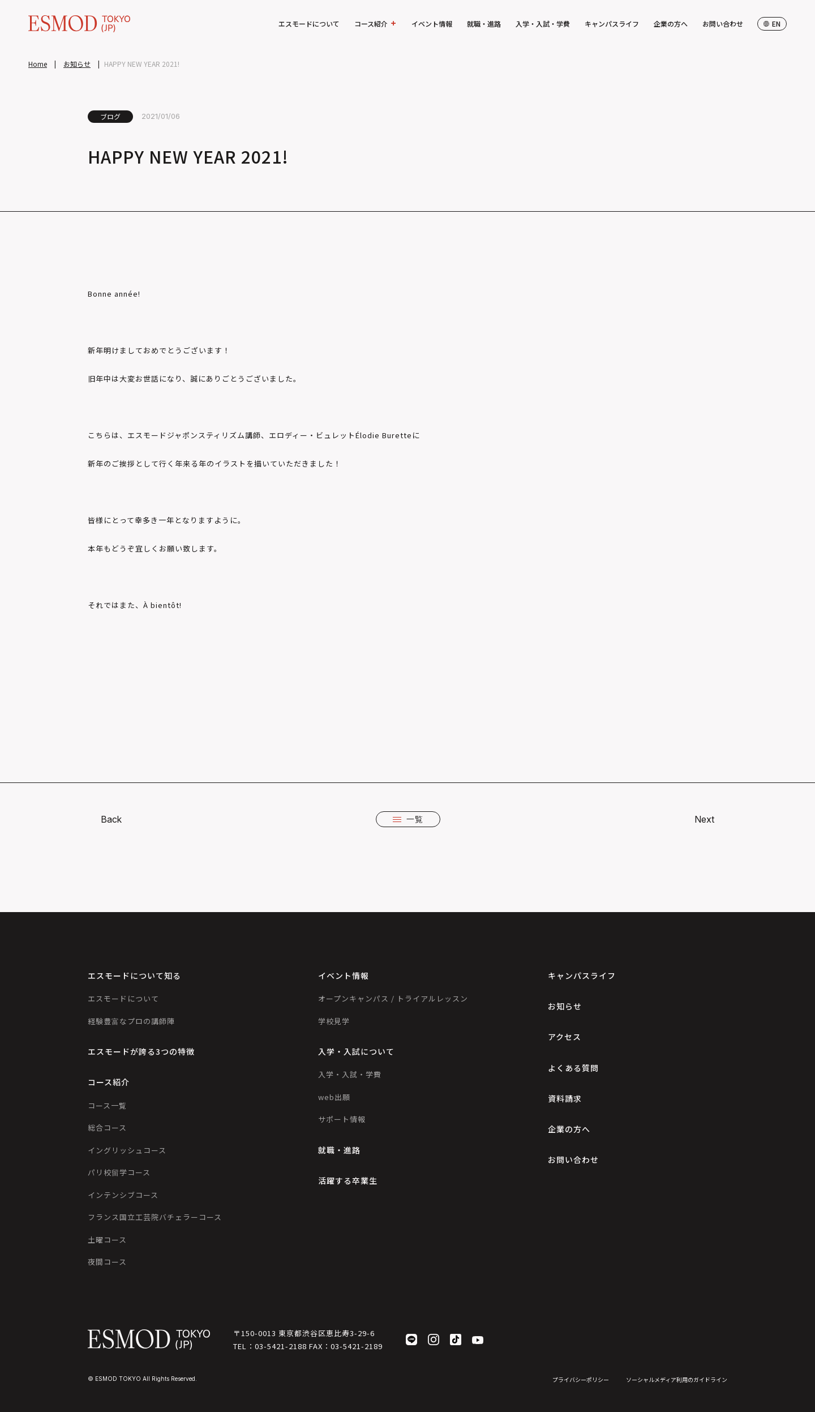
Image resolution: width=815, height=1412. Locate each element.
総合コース (107, 1127)
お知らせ (77, 64)
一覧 (408, 819)
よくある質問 (573, 1067)
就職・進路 (484, 23)
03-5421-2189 (357, 1346)
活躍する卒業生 (348, 1180)
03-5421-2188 (281, 1346)
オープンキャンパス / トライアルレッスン (393, 998)
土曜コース (107, 1239)
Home (37, 64)
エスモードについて (309, 23)
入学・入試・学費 (543, 23)
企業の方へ (671, 23)
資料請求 (565, 1098)
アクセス (564, 1036)
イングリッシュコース (127, 1150)
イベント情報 (431, 23)
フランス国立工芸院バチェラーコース (155, 1217)
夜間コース (107, 1261)
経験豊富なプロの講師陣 (131, 1021)
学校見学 (334, 1021)
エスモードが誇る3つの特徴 (141, 1051)
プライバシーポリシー (580, 1379)
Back (111, 819)
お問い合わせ (722, 23)
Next (704, 819)
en (771, 23)
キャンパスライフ (612, 23)
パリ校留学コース (119, 1172)
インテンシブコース (123, 1194)
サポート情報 (342, 1119)
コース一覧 (107, 1105)
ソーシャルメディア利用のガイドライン (676, 1379)
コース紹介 (375, 23)
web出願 (334, 1097)
